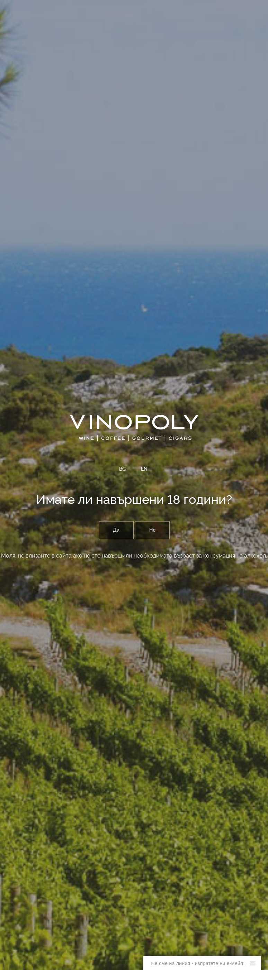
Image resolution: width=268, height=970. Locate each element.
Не (152, 530)
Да (116, 530)
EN (144, 469)
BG (122, 469)
